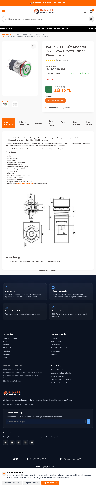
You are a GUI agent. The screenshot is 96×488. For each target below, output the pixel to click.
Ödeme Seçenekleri (24, 123)
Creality (54, 338)
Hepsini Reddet (31, 483)
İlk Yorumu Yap (62, 60)
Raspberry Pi (8, 351)
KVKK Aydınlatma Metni (12, 369)
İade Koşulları (77, 123)
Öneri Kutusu (89, 123)
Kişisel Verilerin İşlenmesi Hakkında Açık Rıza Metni (22, 372)
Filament (6, 354)
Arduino (6, 345)
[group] (20, 68)
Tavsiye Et (63, 123)
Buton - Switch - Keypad (31, 34)
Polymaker (55, 345)
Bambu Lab (56, 341)
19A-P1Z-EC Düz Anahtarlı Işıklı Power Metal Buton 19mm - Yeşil (27, 36)
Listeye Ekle (51, 107)
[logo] (44, 11)
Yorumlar (39, 123)
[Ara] (91, 19)
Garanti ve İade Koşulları (61, 379)
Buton (45, 34)
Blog (5, 357)
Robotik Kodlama (10, 338)
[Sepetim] (91, 11)
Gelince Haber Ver (55, 100)
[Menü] (3, 11)
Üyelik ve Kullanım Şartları (61, 373)
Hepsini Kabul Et (50, 483)
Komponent (16, 34)
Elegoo (54, 354)
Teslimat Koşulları (58, 370)
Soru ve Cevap (52, 123)
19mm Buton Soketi (24, 184)
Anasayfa (5, 34)
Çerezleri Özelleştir (12, 483)
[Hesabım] (85, 11)
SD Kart (6, 341)
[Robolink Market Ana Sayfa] (48, 393)
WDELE (56, 66)
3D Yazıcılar (7, 348)
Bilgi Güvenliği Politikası (12, 381)
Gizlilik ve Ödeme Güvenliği (62, 383)
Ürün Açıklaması (9, 123)
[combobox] (48, 19)
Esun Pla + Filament (59, 348)
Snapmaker (55, 351)
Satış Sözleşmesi (57, 376)
